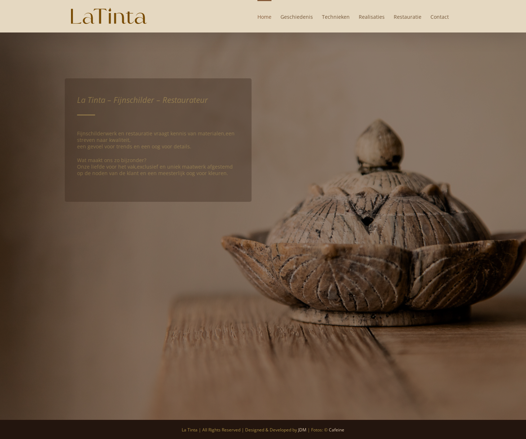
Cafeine (336, 430)
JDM (302, 430)
